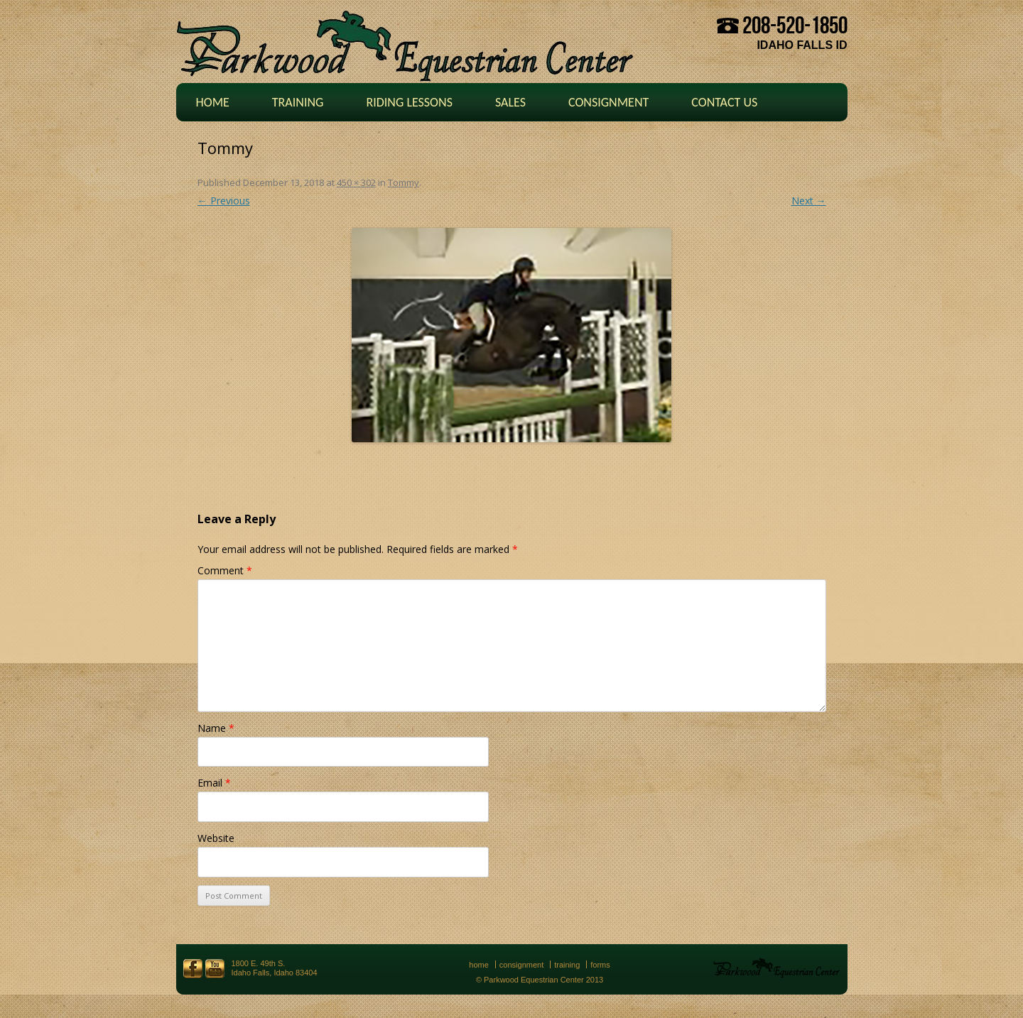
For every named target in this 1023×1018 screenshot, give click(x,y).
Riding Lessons (409, 102)
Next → (808, 200)
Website (215, 838)
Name (215, 728)
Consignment (608, 102)
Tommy (403, 182)
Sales (510, 102)
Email (214, 782)
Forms (600, 964)
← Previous (223, 200)
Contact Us (724, 102)
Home (212, 102)
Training (298, 102)
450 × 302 (356, 182)
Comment (224, 570)
